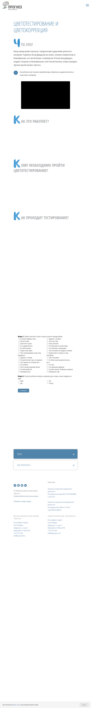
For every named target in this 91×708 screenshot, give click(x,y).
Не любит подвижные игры (27, 339)
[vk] (15, 485)
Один (20, 381)
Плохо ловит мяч (52, 343)
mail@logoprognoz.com (54, 533)
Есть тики (50, 365)
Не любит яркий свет (25, 369)
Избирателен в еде (53, 372)
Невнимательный (24, 372)
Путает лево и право (25, 343)
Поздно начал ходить (25, 350)
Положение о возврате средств (22, 501)
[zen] (22, 485)
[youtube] (18, 485)
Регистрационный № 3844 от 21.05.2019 (59, 507)
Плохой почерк (23, 341)
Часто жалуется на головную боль (28, 362)
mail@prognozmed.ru (19, 536)
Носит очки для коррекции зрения (29, 367)
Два (20, 383)
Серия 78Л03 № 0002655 (54, 510)
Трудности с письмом (54, 339)
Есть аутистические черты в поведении (30, 360)
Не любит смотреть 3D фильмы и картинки (60, 369)
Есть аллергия (23, 365)
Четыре (50, 383)
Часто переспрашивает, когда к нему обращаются (29, 354)
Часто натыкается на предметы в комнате (59, 350)
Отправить (23, 390)
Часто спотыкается (53, 357)
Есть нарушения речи (25, 346)
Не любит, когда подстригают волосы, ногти (58, 361)
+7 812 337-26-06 (18, 533)
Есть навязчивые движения (55, 367)
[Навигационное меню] (87, 5)
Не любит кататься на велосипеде (57, 346)
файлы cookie (16, 705)
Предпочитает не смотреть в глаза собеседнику (57, 354)
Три (49, 381)
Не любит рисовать (24, 348)
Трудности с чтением (25, 357)
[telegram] (25, 485)
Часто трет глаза (52, 341)
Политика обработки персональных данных (26, 496)
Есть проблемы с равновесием (56, 348)
